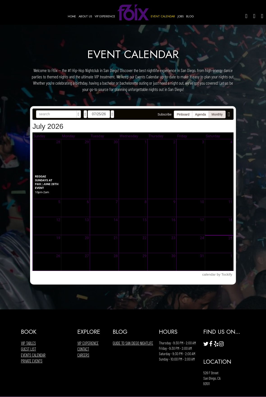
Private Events (31, 360)
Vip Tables (28, 343)
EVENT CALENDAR (163, 16)
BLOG (190, 16)
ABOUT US (86, 16)
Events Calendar (33, 355)
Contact (83, 349)
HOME (72, 16)
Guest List (28, 349)
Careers (83, 355)
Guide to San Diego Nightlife (133, 343)
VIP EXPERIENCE (105, 16)
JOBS (181, 16)
